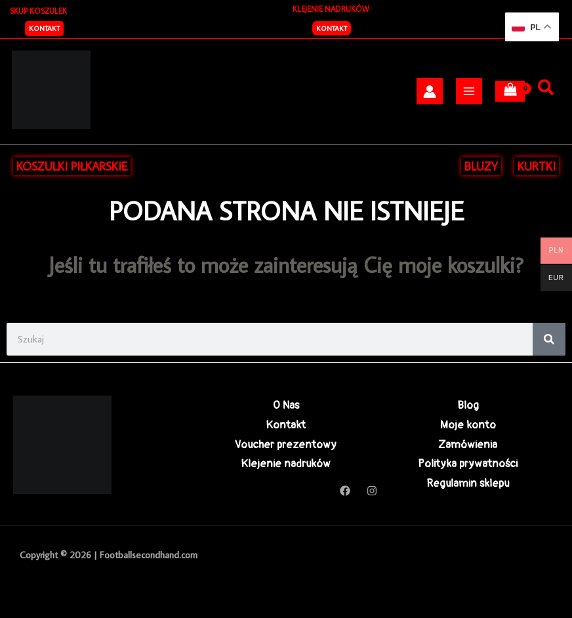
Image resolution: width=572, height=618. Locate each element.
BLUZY (481, 166)
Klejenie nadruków (286, 463)
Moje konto (468, 425)
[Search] (549, 339)
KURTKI (537, 166)
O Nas (286, 405)
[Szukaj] (546, 87)
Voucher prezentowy (286, 444)
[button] (44, 28)
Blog (468, 405)
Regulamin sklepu (467, 483)
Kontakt (331, 28)
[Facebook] (345, 490)
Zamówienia (467, 444)
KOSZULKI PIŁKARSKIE (71, 166)
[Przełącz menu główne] (469, 91)
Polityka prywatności (468, 463)
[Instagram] (372, 490)
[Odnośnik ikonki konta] (429, 91)
